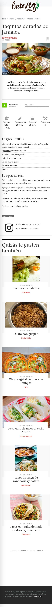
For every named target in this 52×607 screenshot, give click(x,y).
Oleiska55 (26, 292)
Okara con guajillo (26, 334)
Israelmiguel (26, 338)
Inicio (4, 19)
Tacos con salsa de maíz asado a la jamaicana (26, 528)
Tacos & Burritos (34, 19)
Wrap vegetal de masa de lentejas (26, 381)
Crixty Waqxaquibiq (9, 38)
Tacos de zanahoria (26, 288)
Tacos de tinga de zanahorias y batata (26, 479)
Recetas (11, 19)
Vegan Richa (26, 534)
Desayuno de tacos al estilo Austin (26, 430)
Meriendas (21, 19)
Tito (26, 387)
